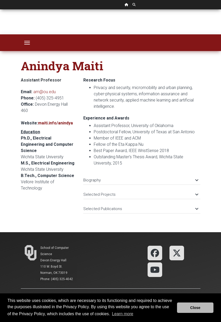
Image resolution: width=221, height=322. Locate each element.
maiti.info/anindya (55, 123)
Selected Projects (140, 194)
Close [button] (195, 308)
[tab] (141, 178)
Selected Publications (140, 209)
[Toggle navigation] (27, 42)
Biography (140, 180)
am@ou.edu (44, 91)
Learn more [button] (122, 314)
